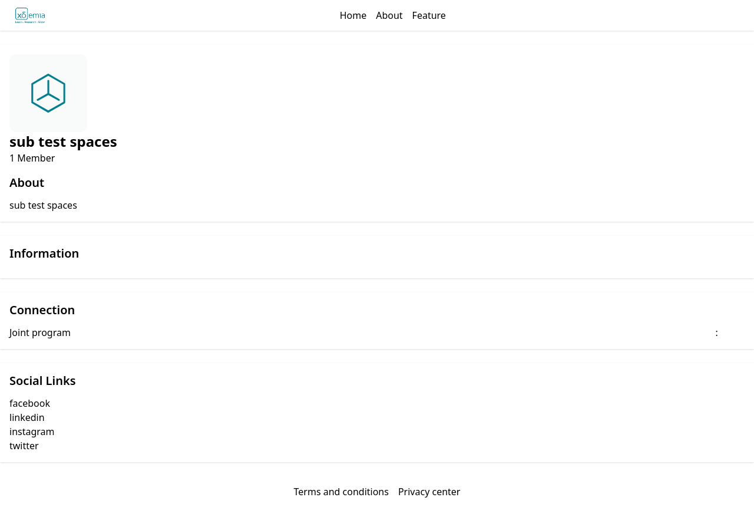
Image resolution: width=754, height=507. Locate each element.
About (389, 15)
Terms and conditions (341, 491)
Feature (429, 15)
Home (353, 15)
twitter (24, 445)
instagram (32, 431)
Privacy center (429, 491)
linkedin (27, 417)
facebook (29, 403)
